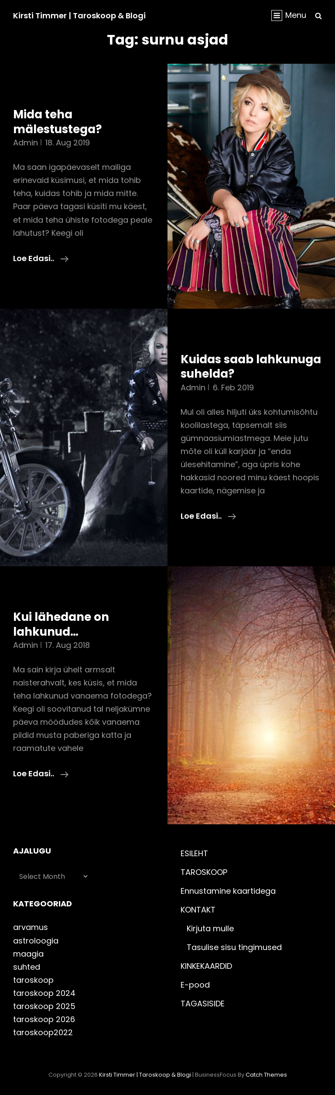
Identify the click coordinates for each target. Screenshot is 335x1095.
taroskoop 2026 (44, 1019)
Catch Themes (266, 1075)
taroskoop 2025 (44, 1006)
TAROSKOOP (204, 872)
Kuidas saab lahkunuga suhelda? (251, 366)
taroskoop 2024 (44, 993)
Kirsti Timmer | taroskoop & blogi (79, 15)
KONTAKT (198, 909)
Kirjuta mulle (210, 928)
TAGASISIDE (203, 1003)
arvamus (30, 927)
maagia (28, 953)
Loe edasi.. (40, 258)
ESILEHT (194, 853)
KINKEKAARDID (206, 966)
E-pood (195, 984)
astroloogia (35, 940)
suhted (26, 966)
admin (25, 142)
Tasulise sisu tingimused (234, 947)
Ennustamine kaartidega (228, 890)
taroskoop (33, 979)
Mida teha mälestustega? (57, 122)
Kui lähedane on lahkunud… (61, 624)
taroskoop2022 (43, 1032)
